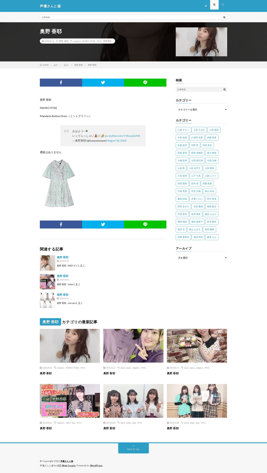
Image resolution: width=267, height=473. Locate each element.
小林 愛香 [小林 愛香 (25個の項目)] (209, 168)
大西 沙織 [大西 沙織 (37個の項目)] (211, 160)
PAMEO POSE (88, 41)
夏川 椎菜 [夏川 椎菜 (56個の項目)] (211, 152)
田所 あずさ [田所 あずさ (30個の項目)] (183, 206)
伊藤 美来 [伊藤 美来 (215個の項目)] (211, 137)
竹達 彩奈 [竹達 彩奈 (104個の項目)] (182, 214)
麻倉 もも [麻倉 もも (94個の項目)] (211, 237)
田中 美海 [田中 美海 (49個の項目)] (211, 198)
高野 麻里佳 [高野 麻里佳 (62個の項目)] (183, 237)
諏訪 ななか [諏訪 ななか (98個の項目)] (210, 214)
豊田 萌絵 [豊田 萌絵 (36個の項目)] (182, 221)
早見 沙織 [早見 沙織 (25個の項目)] (196, 191)
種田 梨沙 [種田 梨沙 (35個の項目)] (211, 206)
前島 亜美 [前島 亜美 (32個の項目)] (182, 152)
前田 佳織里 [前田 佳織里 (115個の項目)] (197, 152)
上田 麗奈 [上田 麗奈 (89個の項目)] (214, 129)
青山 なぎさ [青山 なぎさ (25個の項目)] (195, 229)
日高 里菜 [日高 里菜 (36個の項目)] (182, 191)
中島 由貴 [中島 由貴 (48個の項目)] (182, 137)
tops (134, 423)
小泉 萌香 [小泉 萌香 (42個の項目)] (182, 175)
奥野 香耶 (63, 41)
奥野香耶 (107, 41)
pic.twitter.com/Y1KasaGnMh (122, 135)
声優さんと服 (67, 461)
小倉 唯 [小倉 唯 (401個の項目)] (181, 168)
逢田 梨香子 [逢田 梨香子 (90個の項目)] (197, 221)
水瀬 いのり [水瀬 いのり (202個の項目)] (197, 198)
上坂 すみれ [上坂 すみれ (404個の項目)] (199, 129)
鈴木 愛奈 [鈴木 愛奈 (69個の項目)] (211, 221)
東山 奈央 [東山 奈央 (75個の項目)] (209, 191)
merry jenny (126, 368)
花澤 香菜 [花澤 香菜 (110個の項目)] (196, 214)
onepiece (77, 41)
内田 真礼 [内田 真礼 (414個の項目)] (207, 145)
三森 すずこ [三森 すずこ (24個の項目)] (183, 129)
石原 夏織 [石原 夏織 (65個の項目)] (198, 206)
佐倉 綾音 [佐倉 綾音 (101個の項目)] (182, 145)
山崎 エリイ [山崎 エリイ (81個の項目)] (210, 175)
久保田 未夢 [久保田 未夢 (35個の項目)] (197, 137)
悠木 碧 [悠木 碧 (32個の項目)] (194, 183)
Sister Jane (70, 423)
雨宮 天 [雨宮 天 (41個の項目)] (181, 229)
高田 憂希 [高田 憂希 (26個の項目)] (209, 229)
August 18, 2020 (116, 140)
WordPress (97, 465)
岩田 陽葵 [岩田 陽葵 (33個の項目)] (182, 183)
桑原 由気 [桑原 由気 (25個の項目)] (182, 198)
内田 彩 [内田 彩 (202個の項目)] (194, 145)
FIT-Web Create (67, 465)
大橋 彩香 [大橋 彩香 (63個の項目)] (182, 160)
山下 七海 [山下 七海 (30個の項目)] (196, 175)
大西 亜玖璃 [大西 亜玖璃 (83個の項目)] (197, 160)
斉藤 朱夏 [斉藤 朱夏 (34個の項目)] (207, 183)
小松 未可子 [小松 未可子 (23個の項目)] (195, 168)
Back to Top (133, 449)
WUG (99, 41)
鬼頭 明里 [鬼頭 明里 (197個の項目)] (198, 237)
